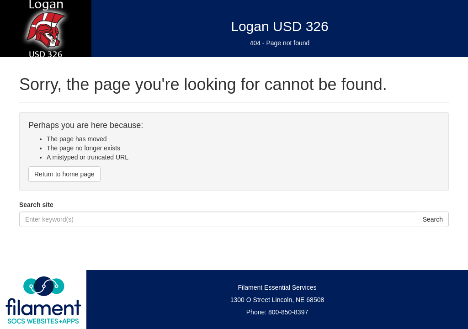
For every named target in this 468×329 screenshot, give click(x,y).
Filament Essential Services (277, 287)
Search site (36, 204)
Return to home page (64, 174)
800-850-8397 (288, 312)
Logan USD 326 (280, 26)
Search (433, 219)
